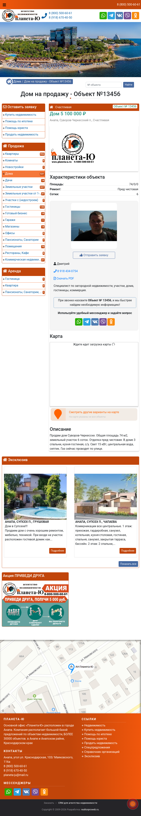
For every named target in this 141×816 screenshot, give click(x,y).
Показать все (128, 563)
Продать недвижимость (101, 743)
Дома (17, 81)
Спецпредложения (97, 747)
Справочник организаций (102, 752)
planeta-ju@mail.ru (16, 775)
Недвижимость (94, 725)
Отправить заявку (94, 255)
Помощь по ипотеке (98, 734)
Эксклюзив (92, 756)
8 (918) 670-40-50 (60, 17)
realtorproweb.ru (90, 809)
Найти (128, 84)
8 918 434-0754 (66, 271)
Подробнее (57, 550)
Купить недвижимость (99, 730)
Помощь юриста (95, 738)
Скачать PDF (64, 278)
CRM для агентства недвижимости (77, 802)
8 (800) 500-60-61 (128, 4)
